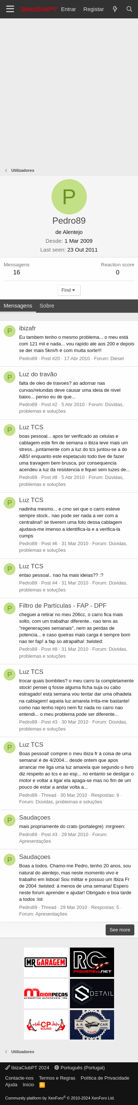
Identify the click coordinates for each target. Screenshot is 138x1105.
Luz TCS (31, 427)
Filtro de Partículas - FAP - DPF (63, 605)
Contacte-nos (19, 1078)
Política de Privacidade (105, 1078)
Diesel (117, 358)
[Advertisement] (69, 91)
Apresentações (35, 841)
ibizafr (27, 328)
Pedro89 (28, 358)
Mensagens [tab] (18, 305)
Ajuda (11, 1084)
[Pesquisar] (129, 9)
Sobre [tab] (47, 305)
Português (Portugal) (79, 1067)
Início (28, 1084)
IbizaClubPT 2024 (27, 1067)
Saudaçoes (34, 817)
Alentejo (72, 232)
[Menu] (10, 9)
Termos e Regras (57, 1078)
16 (16, 272)
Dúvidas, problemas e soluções (69, 801)
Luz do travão (38, 374)
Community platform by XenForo (60, 1098)
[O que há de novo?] (114, 9)
